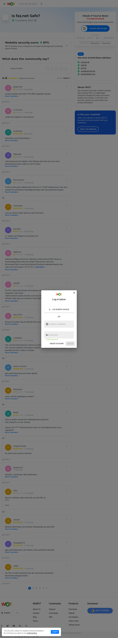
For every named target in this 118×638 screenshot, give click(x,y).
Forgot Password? (52, 339)
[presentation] (59, 319)
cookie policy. (32, 633)
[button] (57, 344)
